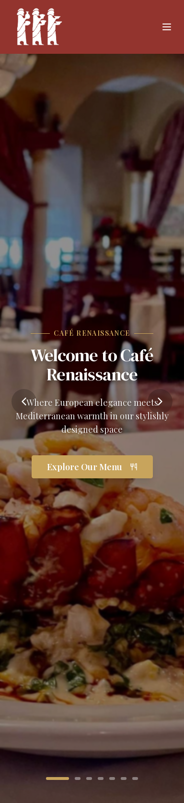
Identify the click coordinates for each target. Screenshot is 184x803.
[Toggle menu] (166, 27)
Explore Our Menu (92, 467)
